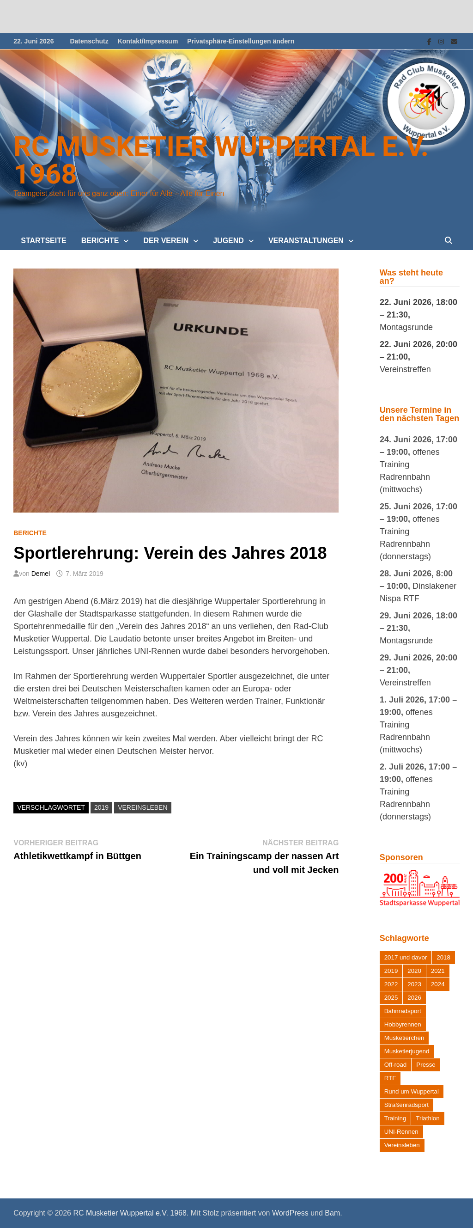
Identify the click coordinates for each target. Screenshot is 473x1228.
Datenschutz (89, 41)
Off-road (395, 1064)
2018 (443, 957)
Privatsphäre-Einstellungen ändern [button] (240, 41)
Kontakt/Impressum (148, 41)
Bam (332, 1213)
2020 (414, 970)
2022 (391, 984)
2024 (438, 984)
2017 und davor (405, 957)
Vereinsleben (142, 807)
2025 (391, 997)
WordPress (290, 1213)
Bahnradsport (402, 1011)
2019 (101, 807)
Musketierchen (404, 1037)
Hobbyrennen (402, 1024)
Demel (40, 573)
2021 (438, 970)
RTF (390, 1078)
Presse (425, 1064)
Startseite (43, 240)
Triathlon (427, 1118)
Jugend (228, 240)
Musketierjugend (407, 1051)
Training (395, 1118)
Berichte (100, 240)
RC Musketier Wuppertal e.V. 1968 (221, 160)
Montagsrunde (406, 327)
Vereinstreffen (405, 369)
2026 (414, 997)
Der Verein (165, 240)
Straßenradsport (406, 1104)
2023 (414, 984)
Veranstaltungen (306, 240)
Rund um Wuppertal (411, 1091)
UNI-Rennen (401, 1131)
